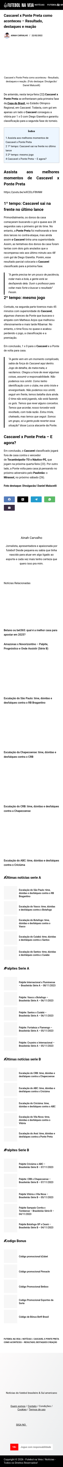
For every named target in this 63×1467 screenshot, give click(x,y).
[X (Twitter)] (22, 499)
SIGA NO (21, 1424)
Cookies (22, 1409)
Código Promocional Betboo (34, 1286)
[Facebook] (9, 499)
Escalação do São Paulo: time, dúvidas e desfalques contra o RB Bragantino (36, 893)
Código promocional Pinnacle (34, 1271)
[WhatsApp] (49, 499)
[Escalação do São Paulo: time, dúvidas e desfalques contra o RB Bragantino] (31, 674)
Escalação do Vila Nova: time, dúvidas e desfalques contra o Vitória (34, 1120)
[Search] (58, 5)
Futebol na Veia (12, 1339)
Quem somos (17, 1406)
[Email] (9, 508)
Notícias (40, 5)
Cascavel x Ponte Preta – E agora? (26, 158)
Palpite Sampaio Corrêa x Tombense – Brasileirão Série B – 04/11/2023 (36, 1210)
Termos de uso (37, 1409)
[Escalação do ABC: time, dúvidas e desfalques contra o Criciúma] (31, 836)
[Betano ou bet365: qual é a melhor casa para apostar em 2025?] (31, 606)
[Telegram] (36, 499)
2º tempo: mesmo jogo (20, 154)
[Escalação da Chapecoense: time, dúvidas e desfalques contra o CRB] (31, 728)
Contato (32, 1406)
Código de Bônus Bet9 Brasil (34, 1316)
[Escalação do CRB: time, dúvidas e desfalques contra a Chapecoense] (31, 782)
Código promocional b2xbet (33, 1256)
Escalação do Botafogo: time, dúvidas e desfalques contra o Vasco (34, 923)
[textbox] (31, 258)
